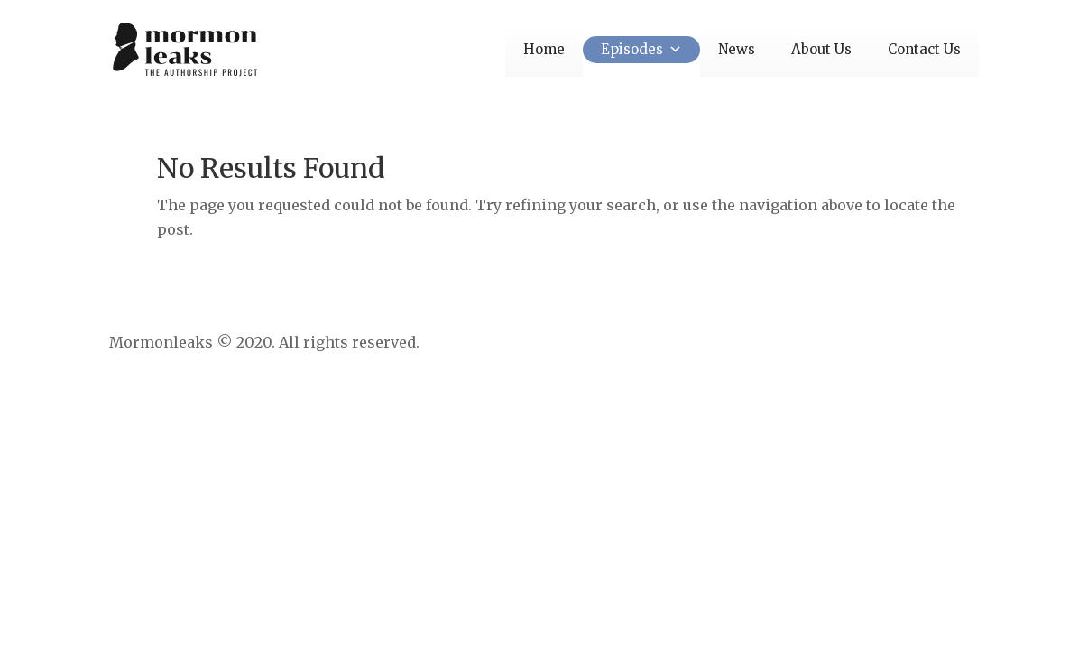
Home (544, 49)
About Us (821, 49)
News (736, 49)
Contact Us (924, 49)
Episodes (641, 49)
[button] (672, 49)
